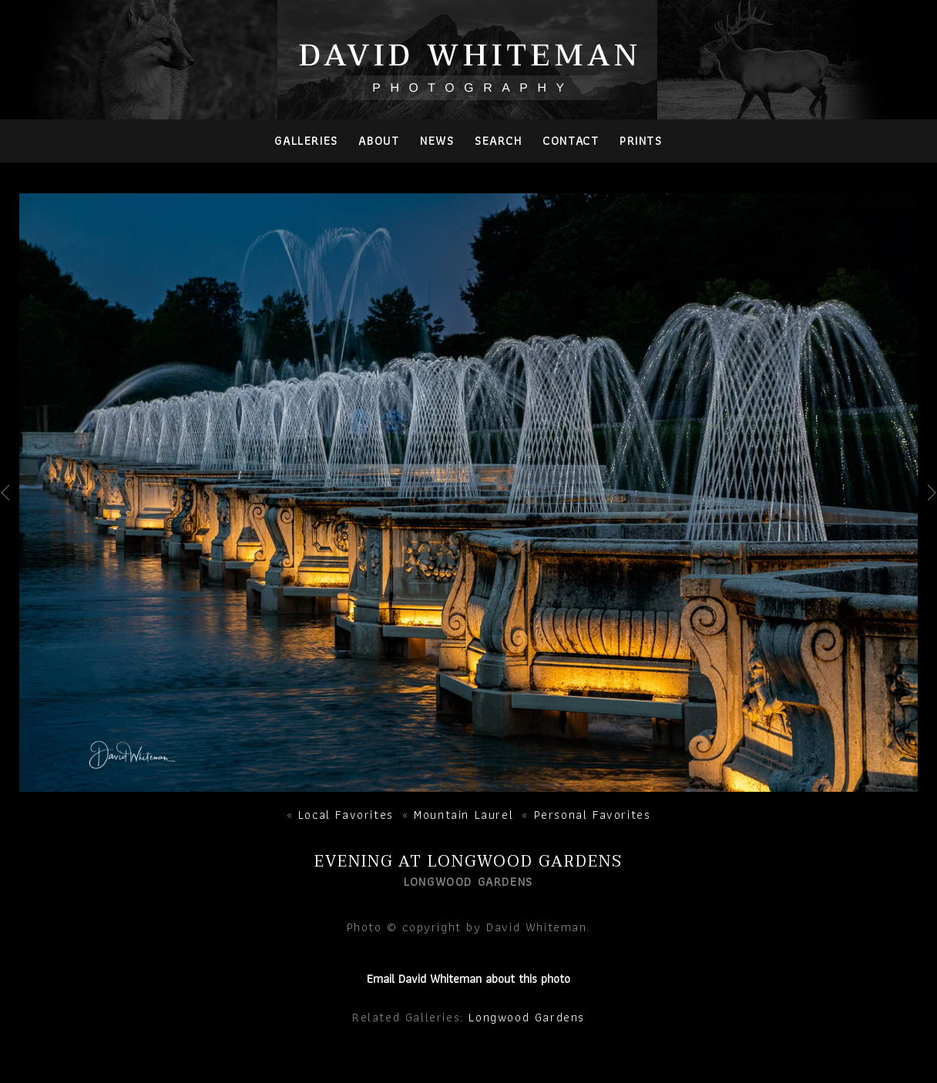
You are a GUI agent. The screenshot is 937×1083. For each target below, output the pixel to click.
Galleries (306, 140)
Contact (570, 140)
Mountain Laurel (463, 814)
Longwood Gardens (526, 1017)
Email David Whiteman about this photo (468, 978)
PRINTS (641, 140)
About (378, 140)
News (437, 140)
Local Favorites (346, 814)
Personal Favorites (592, 814)
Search (498, 140)
